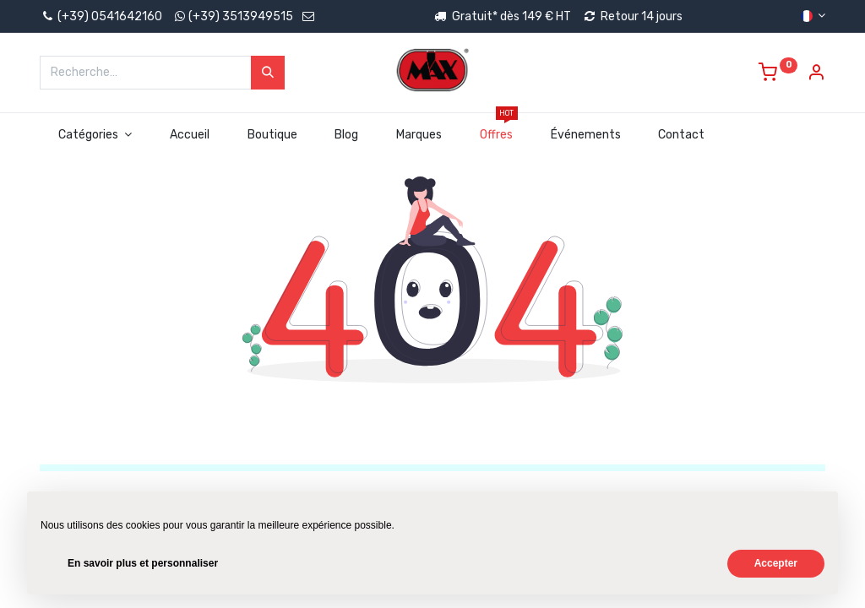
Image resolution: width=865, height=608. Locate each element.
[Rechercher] (268, 73)
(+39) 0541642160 (101, 16)
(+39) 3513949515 (240, 16)
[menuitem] (189, 135)
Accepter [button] (775, 563)
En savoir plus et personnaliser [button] (143, 563)
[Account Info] (816, 75)
